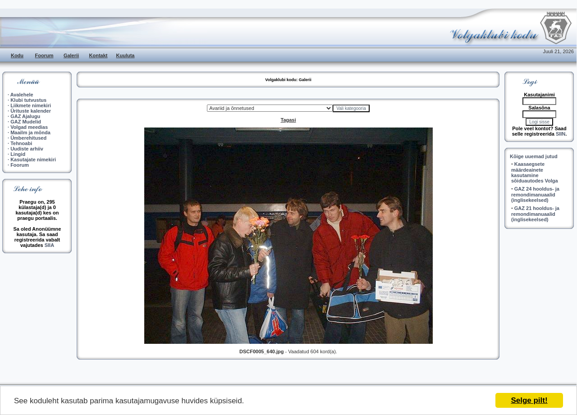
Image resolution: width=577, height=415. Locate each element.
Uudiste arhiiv (26, 148)
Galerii (71, 55)
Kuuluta (125, 55)
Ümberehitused (28, 138)
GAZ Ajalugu (25, 116)
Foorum (44, 55)
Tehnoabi (21, 143)
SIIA (49, 245)
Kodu (17, 55)
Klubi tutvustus (28, 100)
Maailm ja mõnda (30, 132)
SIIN (560, 134)
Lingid (17, 154)
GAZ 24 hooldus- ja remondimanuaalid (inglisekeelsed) (535, 194)
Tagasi (288, 120)
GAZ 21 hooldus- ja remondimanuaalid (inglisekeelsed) (535, 213)
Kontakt (98, 55)
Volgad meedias (29, 127)
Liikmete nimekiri (30, 105)
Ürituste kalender (30, 111)
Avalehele (21, 94)
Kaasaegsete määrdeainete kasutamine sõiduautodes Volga (534, 172)
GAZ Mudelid (25, 121)
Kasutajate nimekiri (33, 159)
